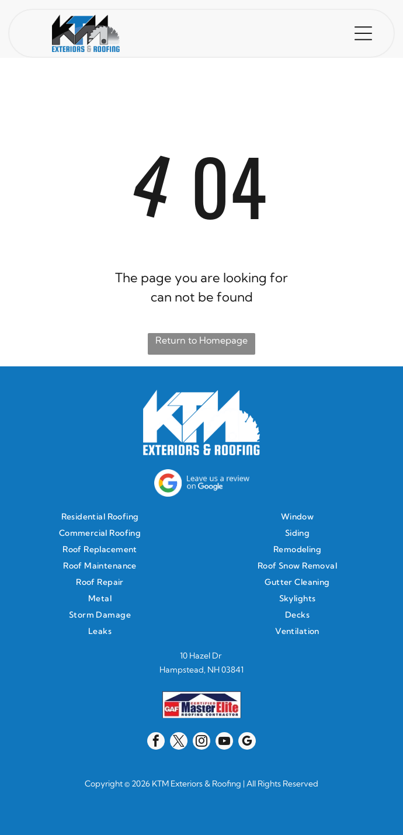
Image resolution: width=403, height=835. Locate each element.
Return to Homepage (201, 340)
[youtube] (224, 742)
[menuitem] (103, 516)
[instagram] (201, 742)
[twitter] (178, 742)
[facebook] (156, 742)
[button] (363, 33)
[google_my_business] (247, 742)
